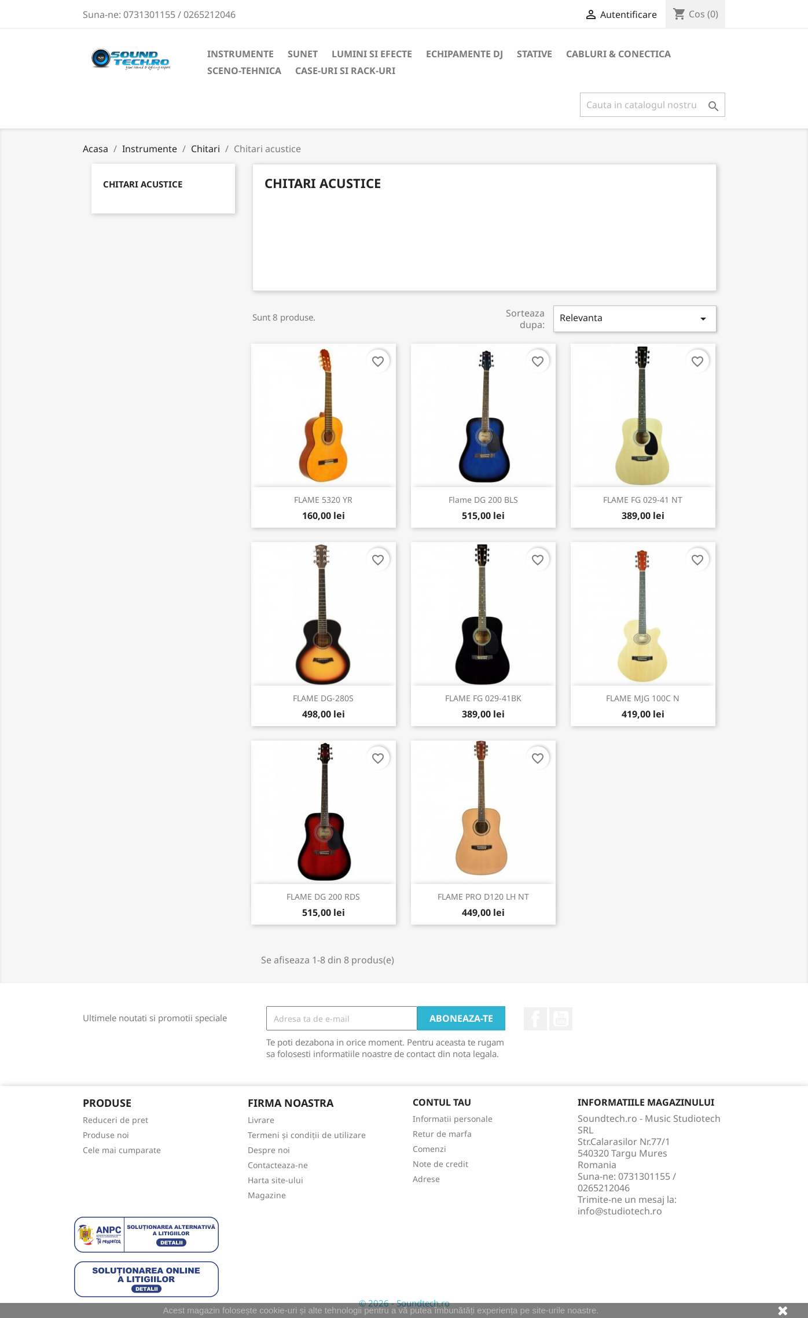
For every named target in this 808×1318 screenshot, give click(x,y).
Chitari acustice (142, 184)
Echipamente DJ (464, 53)
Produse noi (106, 1134)
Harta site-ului (275, 1180)
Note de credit (440, 1163)
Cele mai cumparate (122, 1149)
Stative (534, 53)
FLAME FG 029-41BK (483, 698)
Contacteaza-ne (278, 1164)
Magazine (267, 1195)
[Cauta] (652, 105)
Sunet (303, 53)
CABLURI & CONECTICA (618, 53)
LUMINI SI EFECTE (372, 53)
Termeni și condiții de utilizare (307, 1134)
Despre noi (269, 1149)
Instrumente (240, 53)
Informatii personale (453, 1118)
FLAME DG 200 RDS (323, 896)
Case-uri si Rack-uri (345, 70)
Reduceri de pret (115, 1119)
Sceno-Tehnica (244, 70)
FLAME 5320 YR (323, 499)
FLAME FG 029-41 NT (642, 499)
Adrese (426, 1178)
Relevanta (635, 318)
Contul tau (442, 1102)
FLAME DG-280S (323, 698)
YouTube (560, 1018)
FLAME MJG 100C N (643, 698)
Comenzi (429, 1148)
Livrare (261, 1119)
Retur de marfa (442, 1133)
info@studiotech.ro (620, 1211)
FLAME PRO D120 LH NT (483, 896)
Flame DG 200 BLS (483, 499)
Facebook (535, 1018)
